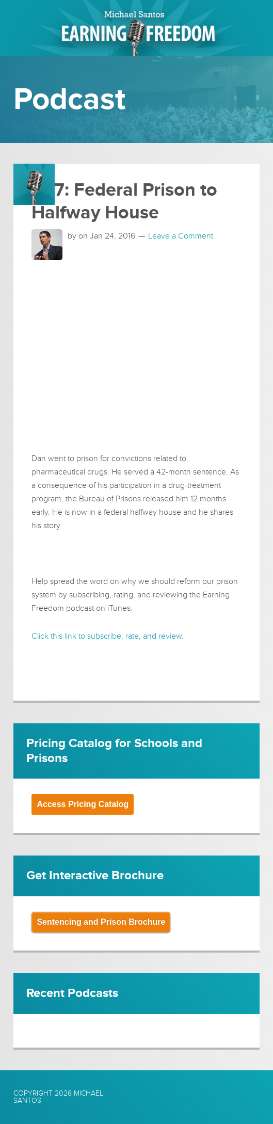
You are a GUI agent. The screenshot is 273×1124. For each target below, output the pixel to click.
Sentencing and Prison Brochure (101, 921)
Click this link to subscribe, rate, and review (106, 636)
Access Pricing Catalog (83, 804)
